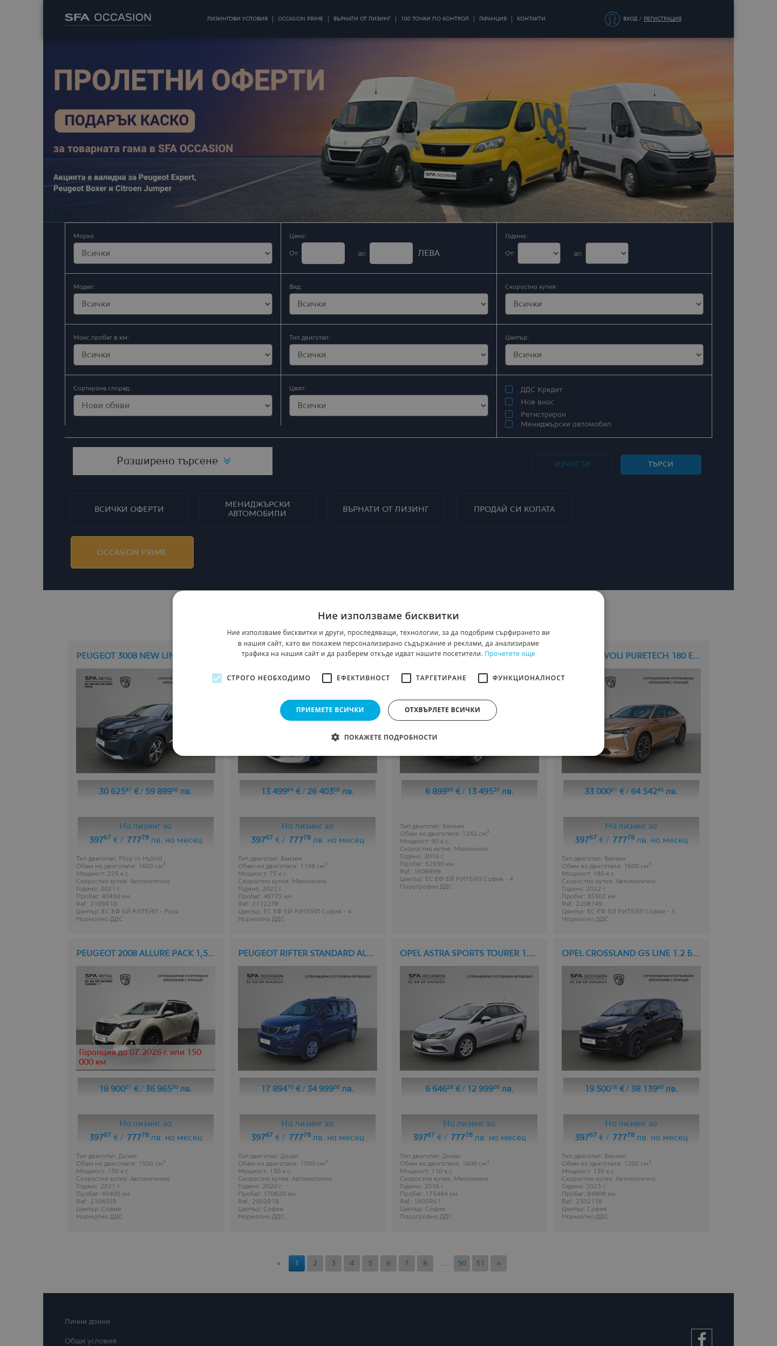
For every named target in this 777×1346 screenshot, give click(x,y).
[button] (388, 737)
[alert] (388, 673)
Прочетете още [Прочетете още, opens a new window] (510, 653)
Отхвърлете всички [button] (442, 709)
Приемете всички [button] (330, 709)
